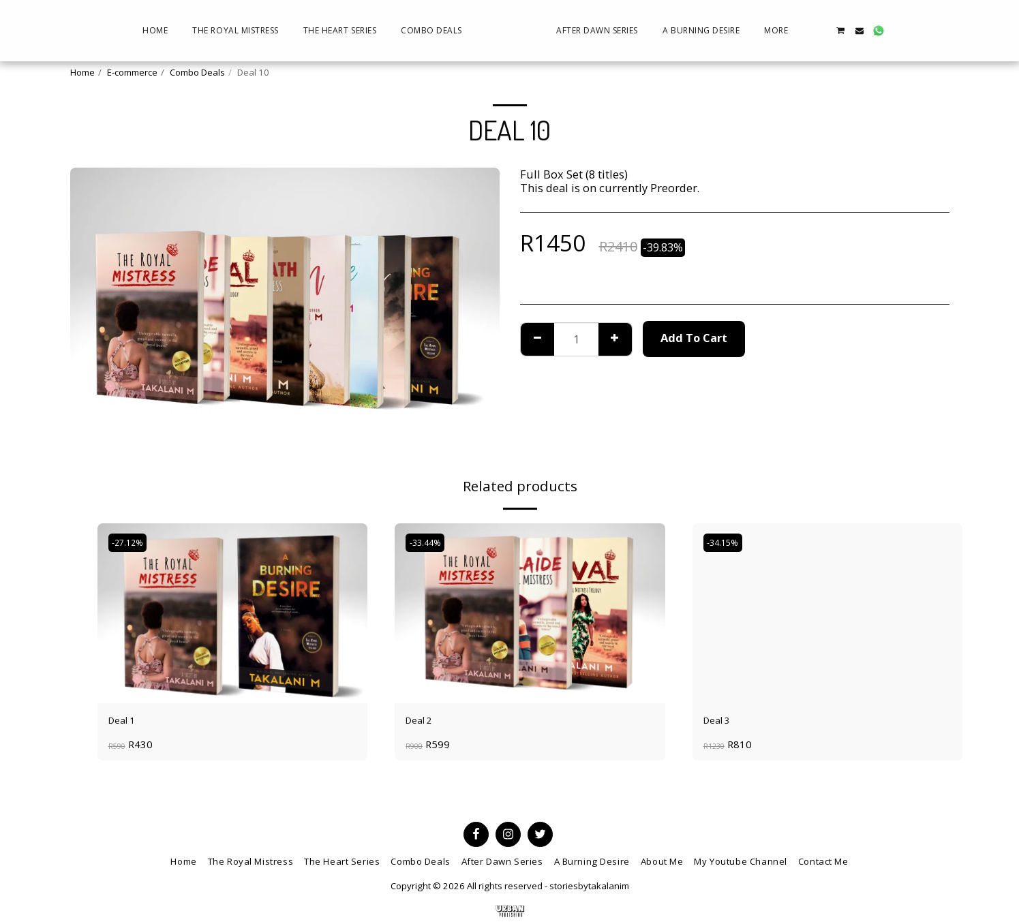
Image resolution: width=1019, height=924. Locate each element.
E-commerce (132, 72)
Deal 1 (124, 722)
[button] (913, 31)
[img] (232, 613)
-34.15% (726, 543)
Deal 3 (719, 722)
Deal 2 (422, 722)
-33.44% (428, 543)
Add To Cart (693, 337)
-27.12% (131, 543)
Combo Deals (197, 72)
